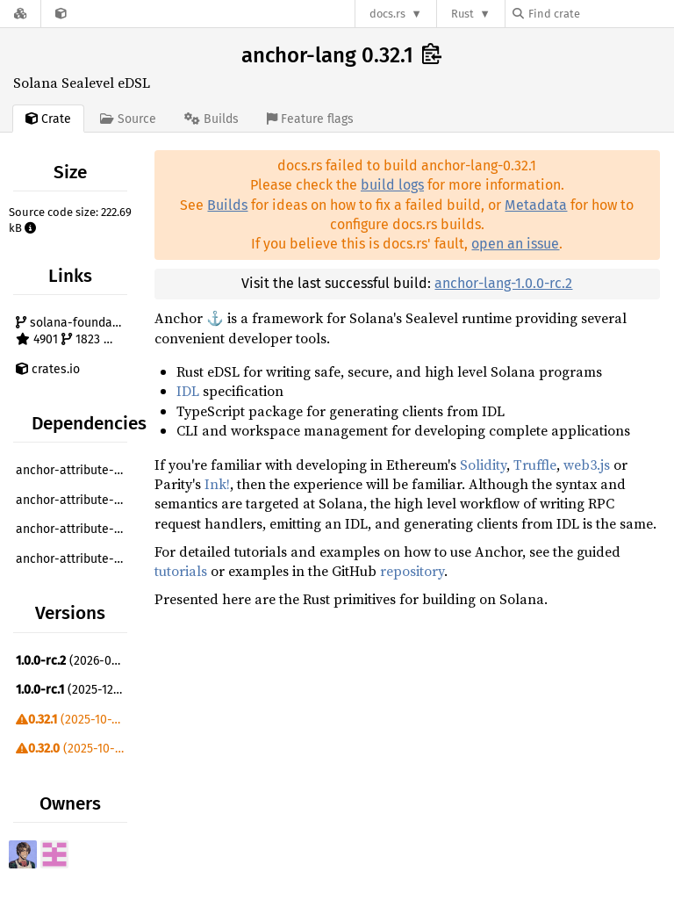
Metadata (536, 205)
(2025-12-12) (74, 689)
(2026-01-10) (74, 660)
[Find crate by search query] (600, 13)
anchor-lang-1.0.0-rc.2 (503, 283)
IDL (187, 390)
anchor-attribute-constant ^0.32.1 (74, 529)
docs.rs (387, 13)
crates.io (48, 369)
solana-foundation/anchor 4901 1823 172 (74, 331)
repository (412, 570)
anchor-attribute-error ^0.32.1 (74, 558)
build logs (392, 184)
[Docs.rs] (20, 13)
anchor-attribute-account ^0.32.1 (74, 500)
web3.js (586, 464)
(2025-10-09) (74, 748)
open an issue (515, 243)
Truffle (534, 464)
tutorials (180, 570)
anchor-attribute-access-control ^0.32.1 (74, 470)
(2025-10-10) (72, 719)
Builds (227, 205)
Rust (462, 13)
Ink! (217, 483)
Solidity (483, 464)
